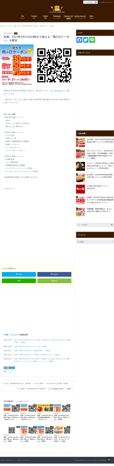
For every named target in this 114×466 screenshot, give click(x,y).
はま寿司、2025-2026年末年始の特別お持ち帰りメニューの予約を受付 (100, 143)
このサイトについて (107, 2)
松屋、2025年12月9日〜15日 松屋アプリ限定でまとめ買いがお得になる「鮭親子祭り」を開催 (42, 343)
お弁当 (91, 19)
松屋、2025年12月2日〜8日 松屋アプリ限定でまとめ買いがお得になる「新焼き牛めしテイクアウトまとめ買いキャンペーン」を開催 (42, 362)
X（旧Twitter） (58, 93)
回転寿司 (68, 19)
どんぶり (22, 19)
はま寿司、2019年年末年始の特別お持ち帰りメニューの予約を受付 (100, 177)
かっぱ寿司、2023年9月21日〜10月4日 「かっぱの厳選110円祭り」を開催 (44, 391)
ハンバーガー (57, 19)
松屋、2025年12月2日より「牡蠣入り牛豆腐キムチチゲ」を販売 (36, 357)
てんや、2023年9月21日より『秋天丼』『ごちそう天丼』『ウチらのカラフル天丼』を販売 (36, 386)
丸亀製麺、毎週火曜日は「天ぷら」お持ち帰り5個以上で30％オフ (100, 211)
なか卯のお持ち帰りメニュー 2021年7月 (100, 188)
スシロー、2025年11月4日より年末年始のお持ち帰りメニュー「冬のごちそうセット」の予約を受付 (100, 167)
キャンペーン (10, 373)
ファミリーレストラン (80, 20)
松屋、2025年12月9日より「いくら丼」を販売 (30, 349)
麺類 (45, 19)
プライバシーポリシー (24, 462)
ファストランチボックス (92, 463)
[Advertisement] (37, 208)
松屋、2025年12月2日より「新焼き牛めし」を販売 (32, 353)
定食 (34, 19)
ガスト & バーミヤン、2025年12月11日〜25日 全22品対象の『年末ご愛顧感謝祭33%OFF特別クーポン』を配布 (100, 155)
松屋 (6, 337)
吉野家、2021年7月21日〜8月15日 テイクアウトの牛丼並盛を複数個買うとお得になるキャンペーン (100, 201)
